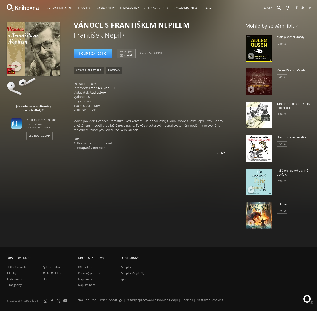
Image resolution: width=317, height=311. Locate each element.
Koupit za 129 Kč (92, 53)
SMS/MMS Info (52, 273)
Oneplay (126, 267)
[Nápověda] (287, 8)
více (222, 153)
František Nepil (97, 35)
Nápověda (85, 279)
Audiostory (98, 92)
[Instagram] (45, 300)
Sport (124, 279)
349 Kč (282, 77)
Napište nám (86, 285)
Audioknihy (14, 279)
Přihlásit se (85, 267)
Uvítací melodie (17, 267)
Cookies (187, 300)
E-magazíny (14, 285)
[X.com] (58, 300)
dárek (126, 53)
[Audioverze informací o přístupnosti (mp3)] (120, 300)
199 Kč (282, 144)
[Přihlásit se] (301, 8)
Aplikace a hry (51, 267)
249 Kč (282, 43)
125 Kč (282, 211)
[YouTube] (65, 300)
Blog (45, 279)
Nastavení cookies (209, 300)
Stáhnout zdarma (39, 135)
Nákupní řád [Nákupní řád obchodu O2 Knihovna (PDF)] (87, 300)
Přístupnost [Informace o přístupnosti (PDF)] (108, 300)
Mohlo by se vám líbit (270, 25)
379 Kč (282, 181)
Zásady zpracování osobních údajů (152, 300)
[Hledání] (278, 8)
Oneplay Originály (132, 273)
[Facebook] (52, 300)
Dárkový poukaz (89, 273)
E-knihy (12, 273)
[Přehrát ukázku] (16, 66)
